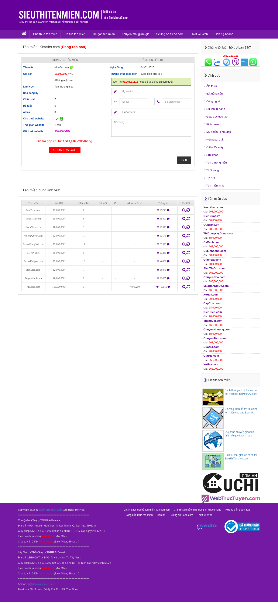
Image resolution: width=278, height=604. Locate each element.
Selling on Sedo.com (169, 34)
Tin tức (210, 177)
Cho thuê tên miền (45, 34)
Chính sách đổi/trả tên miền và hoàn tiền (147, 509)
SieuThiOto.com (214, 268)
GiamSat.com (212, 259)
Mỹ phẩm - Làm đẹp (218, 131)
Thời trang (212, 170)
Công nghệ (212, 101)
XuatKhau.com (213, 207)
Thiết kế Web (199, 34)
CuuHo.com (211, 355)
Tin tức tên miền (75, 34)
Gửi (184, 160)
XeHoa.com (211, 294)
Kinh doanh (212, 124)
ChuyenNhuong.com (216, 329)
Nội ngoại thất (214, 139)
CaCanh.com (211, 242)
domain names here (43, 584)
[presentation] (143, 148)
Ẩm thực (211, 86)
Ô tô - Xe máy (214, 147)
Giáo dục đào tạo (216, 116)
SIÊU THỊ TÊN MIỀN (51, 509)
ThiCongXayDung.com (218, 233)
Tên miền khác (214, 185)
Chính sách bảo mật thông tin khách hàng (197, 509)
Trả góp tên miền (103, 34)
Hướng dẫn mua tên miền (138, 515)
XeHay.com (210, 364)
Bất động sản (214, 93)
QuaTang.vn (211, 224)
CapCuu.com (211, 303)
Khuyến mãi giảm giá (135, 34)
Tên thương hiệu (216, 162)
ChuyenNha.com (214, 277)
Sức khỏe (211, 154)
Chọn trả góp (64, 150)
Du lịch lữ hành (215, 108)
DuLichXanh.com (214, 251)
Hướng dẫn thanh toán (238, 509)
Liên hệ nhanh (223, 34)
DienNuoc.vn (211, 216)
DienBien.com (212, 312)
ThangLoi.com (212, 320)
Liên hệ (161, 515)
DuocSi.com (211, 347)
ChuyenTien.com (214, 338)
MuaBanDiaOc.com (216, 285)
